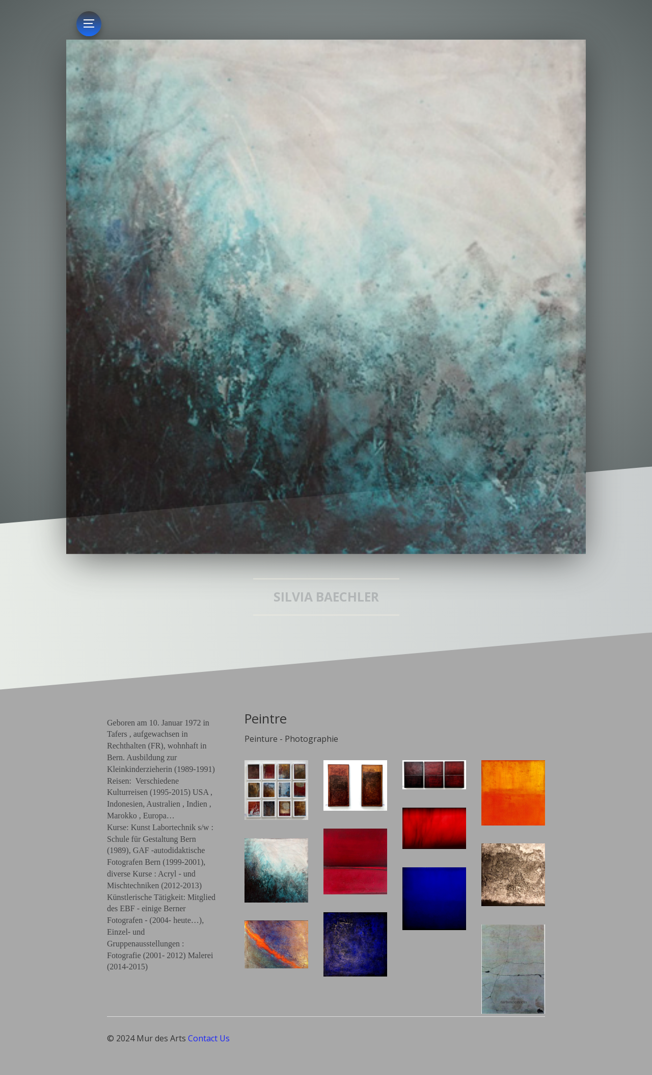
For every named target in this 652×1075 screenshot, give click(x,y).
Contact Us (209, 1038)
